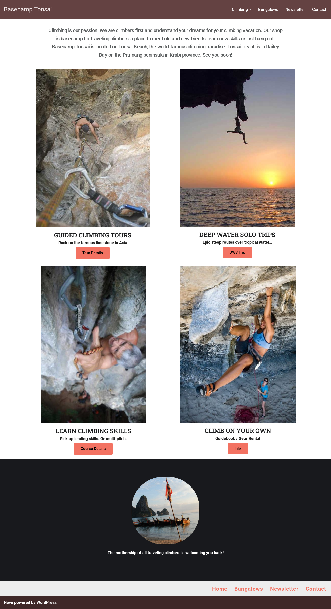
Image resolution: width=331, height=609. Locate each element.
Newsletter (295, 9)
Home (219, 589)
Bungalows (268, 9)
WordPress (47, 602)
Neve (8, 602)
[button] (250, 9)
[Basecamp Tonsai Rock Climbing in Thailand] (28, 9)
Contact (319, 9)
